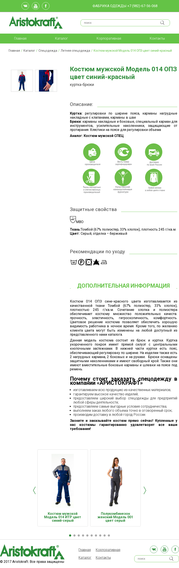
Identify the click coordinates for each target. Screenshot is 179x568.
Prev (34, 490)
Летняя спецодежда (75, 50)
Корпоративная (109, 38)
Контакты (157, 38)
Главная (20, 38)
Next (145, 490)
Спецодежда (48, 50)
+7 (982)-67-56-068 (142, 6)
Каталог (61, 38)
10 (109, 535)
